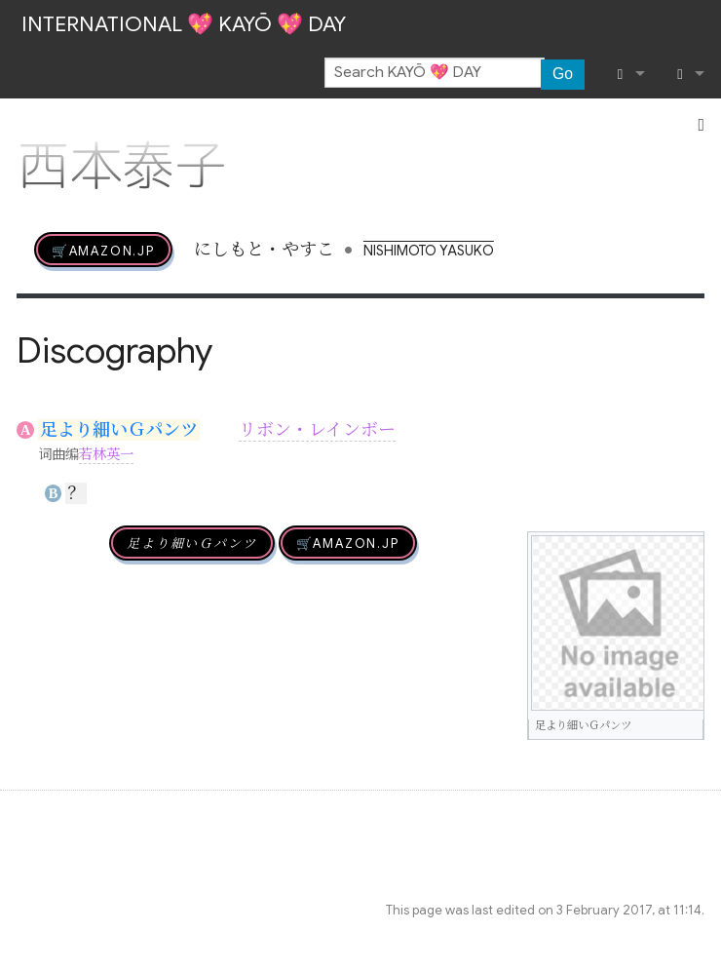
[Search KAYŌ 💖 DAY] (434, 73)
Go (562, 73)
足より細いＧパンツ (119, 430)
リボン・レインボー (317, 430)
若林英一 (106, 454)
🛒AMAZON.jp (103, 249)
